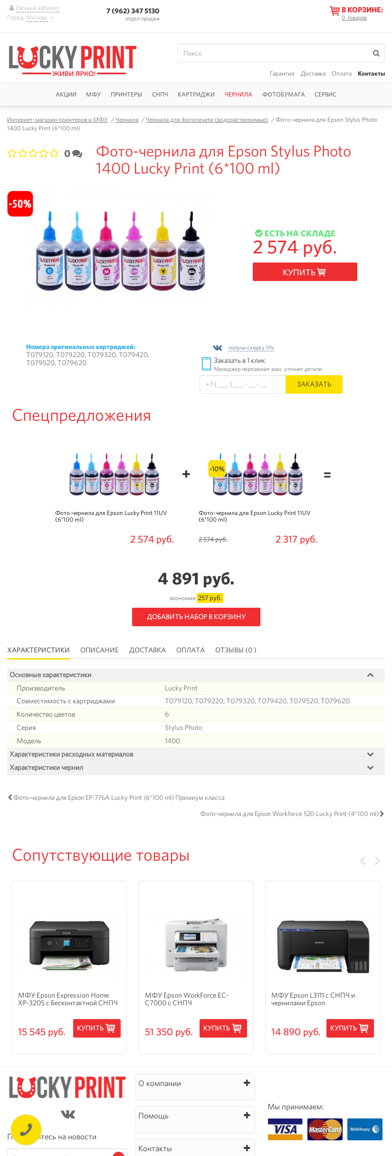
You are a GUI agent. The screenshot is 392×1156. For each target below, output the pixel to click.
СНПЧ (160, 94)
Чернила (238, 94)
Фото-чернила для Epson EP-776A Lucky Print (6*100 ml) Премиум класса (119, 797)
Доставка (313, 73)
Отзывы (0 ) (236, 650)
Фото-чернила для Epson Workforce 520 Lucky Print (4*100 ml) (289, 813)
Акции (66, 94)
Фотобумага (283, 94)
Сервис (325, 94)
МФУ (93, 94)
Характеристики (38, 650)
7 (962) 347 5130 (133, 10)
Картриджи (196, 94)
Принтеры (126, 94)
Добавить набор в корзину (196, 617)
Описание (99, 650)
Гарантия (282, 73)
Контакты (371, 73)
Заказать (314, 384)
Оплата (342, 73)
